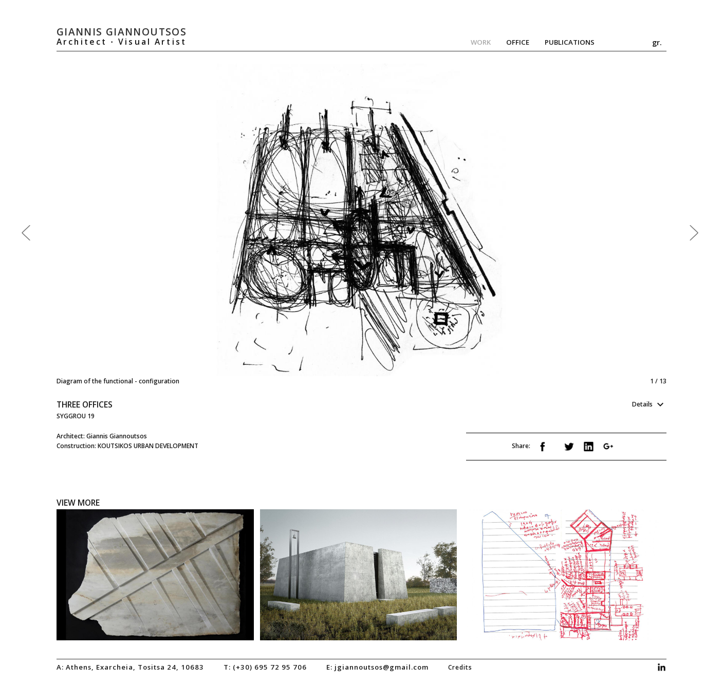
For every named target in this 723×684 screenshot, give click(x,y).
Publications (570, 42)
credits (460, 667)
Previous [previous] (209, 225)
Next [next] (511, 225)
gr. (657, 42)
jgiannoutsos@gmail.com (382, 667)
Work (481, 42)
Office (517, 42)
